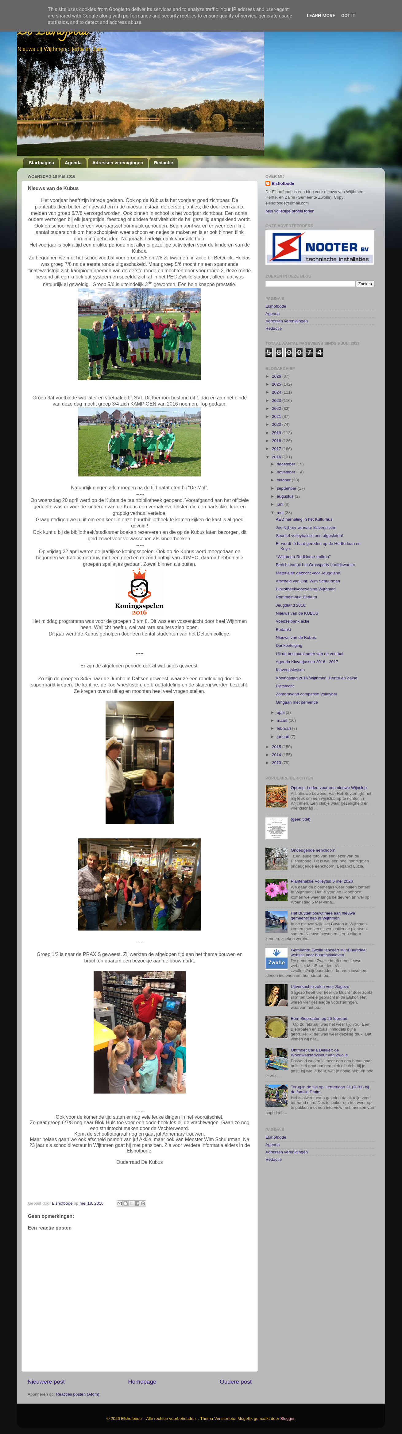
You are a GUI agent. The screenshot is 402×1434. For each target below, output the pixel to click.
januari (283, 736)
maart (282, 720)
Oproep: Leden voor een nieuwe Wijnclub (329, 787)
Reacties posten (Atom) (77, 1394)
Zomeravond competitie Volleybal (306, 694)
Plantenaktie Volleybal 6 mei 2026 (322, 881)
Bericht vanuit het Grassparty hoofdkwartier (315, 564)
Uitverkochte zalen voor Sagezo (320, 986)
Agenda (73, 162)
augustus (286, 496)
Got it (348, 15)
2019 (277, 432)
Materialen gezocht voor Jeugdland (308, 573)
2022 (277, 408)
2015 (277, 746)
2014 (277, 754)
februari (284, 728)
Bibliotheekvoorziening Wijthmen (306, 589)
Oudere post (236, 1381)
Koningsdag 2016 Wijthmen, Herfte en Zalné (317, 678)
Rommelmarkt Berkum (296, 597)
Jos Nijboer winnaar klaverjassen (306, 527)
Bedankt (283, 629)
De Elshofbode (53, 32)
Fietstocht (285, 686)
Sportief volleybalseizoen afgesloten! (309, 535)
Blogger (287, 1418)
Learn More (321, 15)
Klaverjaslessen (290, 669)
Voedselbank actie (293, 621)
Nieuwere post (46, 1381)
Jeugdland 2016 (290, 605)
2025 (277, 384)
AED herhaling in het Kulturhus (304, 519)
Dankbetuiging (289, 645)
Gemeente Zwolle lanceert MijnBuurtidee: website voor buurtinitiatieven (329, 952)
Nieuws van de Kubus (296, 637)
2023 (277, 400)
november (286, 472)
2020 (277, 424)
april (281, 712)
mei (281, 512)
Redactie (163, 162)
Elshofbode (283, 183)
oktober (284, 480)
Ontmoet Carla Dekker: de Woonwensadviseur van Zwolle (319, 1052)
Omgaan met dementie (297, 702)
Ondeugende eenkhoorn (313, 850)
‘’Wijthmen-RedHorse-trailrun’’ (303, 556)
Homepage (142, 1381)
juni (280, 504)
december (286, 464)
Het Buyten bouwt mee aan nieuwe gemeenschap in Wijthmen (323, 915)
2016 (277, 457)
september (287, 488)
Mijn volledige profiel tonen (290, 211)
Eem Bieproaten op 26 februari (319, 1018)
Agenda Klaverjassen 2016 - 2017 (307, 661)
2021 (277, 416)
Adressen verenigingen (117, 162)
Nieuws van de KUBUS (297, 613)
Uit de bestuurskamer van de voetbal (309, 653)
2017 (277, 448)
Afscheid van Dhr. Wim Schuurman (308, 581)
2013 (277, 762)
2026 (277, 376)
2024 (277, 392)
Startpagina (41, 162)
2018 (277, 440)
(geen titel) (300, 819)
